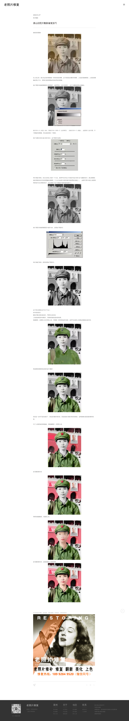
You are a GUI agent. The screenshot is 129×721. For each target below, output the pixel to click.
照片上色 (55, 713)
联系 (84, 705)
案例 (55, 705)
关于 (65, 705)
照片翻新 (55, 711)
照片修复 (55, 709)
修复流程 (65, 713)
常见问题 (65, 711)
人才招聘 (84, 711)
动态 (75, 705)
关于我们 (65, 709)
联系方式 (84, 709)
